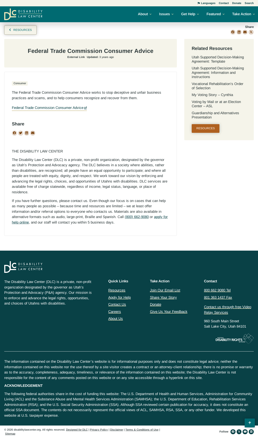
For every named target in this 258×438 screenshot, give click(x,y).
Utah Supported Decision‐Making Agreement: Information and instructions (218, 72)
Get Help (188, 14)
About (143, 14)
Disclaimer (116, 429)
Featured (214, 14)
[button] (233, 32)
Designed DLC (77, 429)
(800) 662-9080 (137, 217)
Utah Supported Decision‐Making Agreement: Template (218, 59)
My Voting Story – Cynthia (212, 95)
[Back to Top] (250, 423)
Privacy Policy (99, 429)
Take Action (241, 14)
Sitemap (10, 433)
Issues (164, 14)
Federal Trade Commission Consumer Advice (47, 108)
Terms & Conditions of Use (141, 429)
